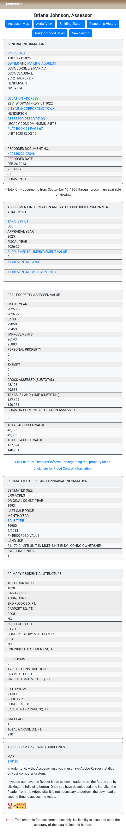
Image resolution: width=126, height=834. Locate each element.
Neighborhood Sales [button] (50, 33)
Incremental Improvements (31, 272)
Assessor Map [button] (18, 24)
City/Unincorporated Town (31, 109)
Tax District (17, 221)
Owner (13, 63)
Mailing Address (41, 63)
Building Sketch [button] (71, 24)
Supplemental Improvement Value (37, 252)
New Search (80, 33)
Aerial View (44, 24)
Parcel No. (16, 53)
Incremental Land (23, 262)
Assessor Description (26, 119)
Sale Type (15, 521)
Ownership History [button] (102, 24)
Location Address (22, 98)
